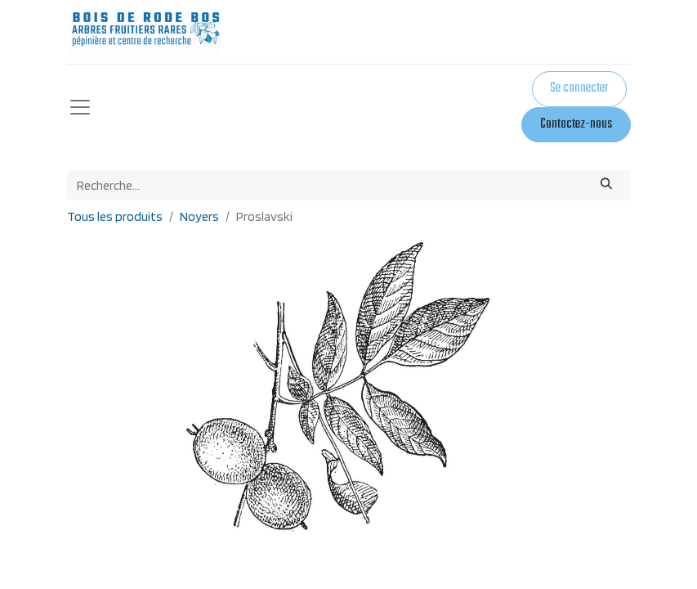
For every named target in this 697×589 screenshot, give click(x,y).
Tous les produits (115, 216)
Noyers (199, 216)
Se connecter (579, 88)
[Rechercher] (606, 185)
